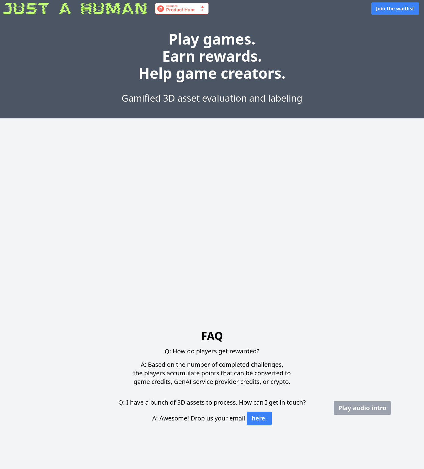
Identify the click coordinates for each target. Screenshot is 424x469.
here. (259, 418)
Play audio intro (362, 408)
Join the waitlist (395, 8)
